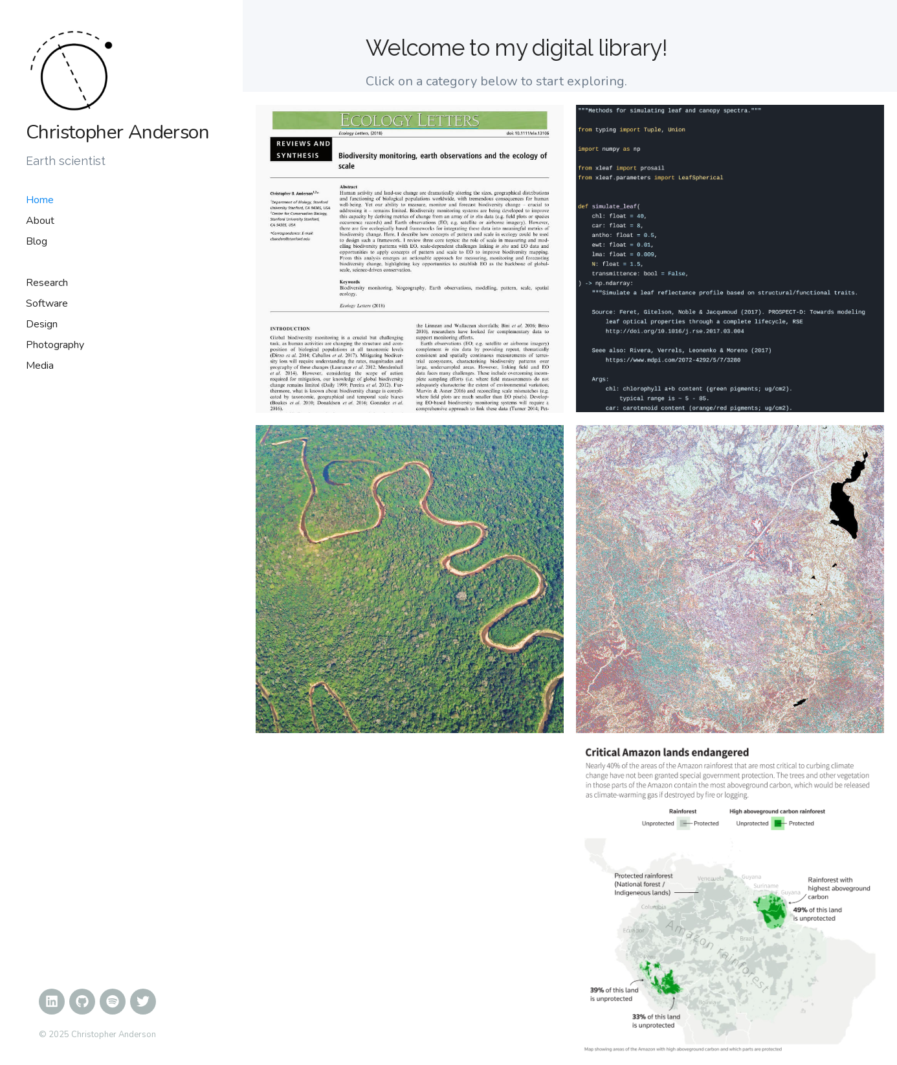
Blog (36, 241)
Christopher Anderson (117, 132)
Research (47, 283)
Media (40, 365)
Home (40, 200)
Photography (55, 345)
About (40, 221)
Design (42, 324)
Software (47, 303)
